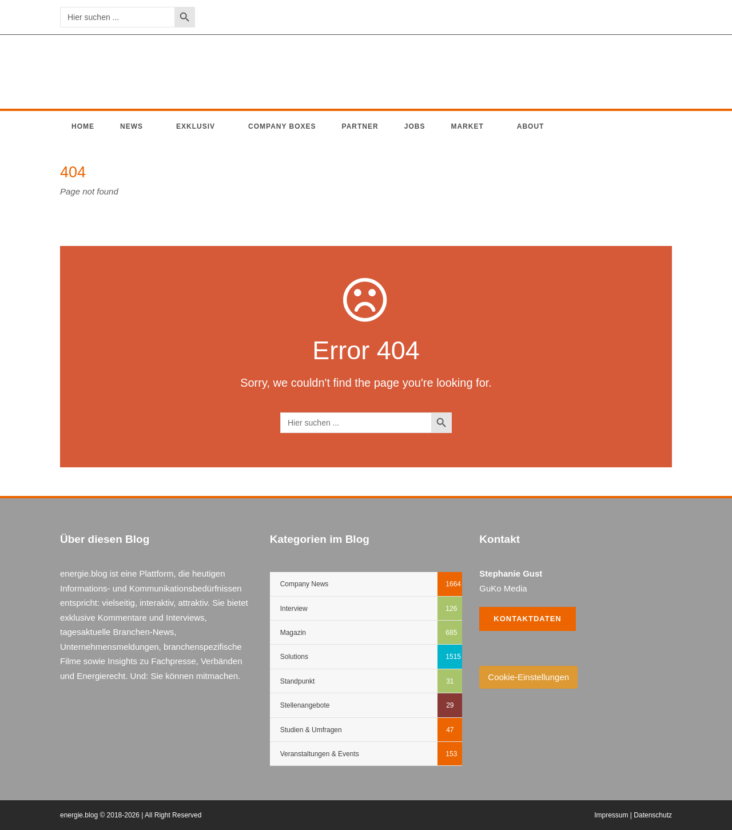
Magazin (293, 633)
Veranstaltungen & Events (319, 754)
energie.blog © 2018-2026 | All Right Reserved (130, 815)
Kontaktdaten (527, 618)
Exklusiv (195, 126)
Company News (304, 584)
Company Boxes (282, 126)
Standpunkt (297, 681)
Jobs (414, 126)
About (530, 126)
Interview (294, 609)
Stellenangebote (305, 705)
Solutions (294, 657)
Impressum (611, 815)
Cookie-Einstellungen (528, 677)
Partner (360, 126)
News (131, 126)
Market (467, 126)
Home (82, 126)
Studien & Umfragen (311, 730)
